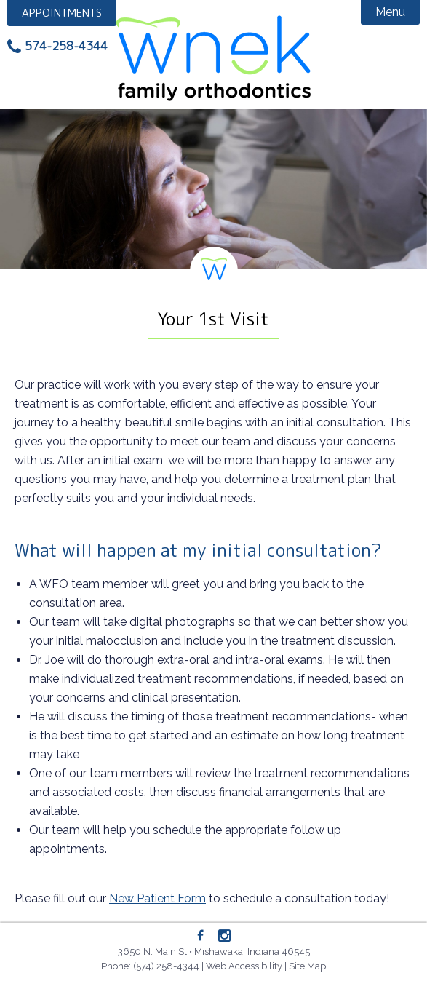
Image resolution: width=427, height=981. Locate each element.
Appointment (62, 12)
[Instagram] (224, 936)
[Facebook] (200, 936)
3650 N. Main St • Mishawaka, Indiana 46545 (214, 951)
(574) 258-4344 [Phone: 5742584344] (166, 966)
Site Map (307, 966)
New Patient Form (157, 898)
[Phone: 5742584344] (57, 46)
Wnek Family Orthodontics (213, 58)
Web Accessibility (244, 966)
